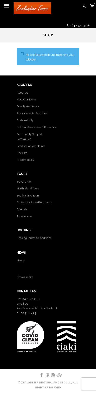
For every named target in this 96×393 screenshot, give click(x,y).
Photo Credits (25, 277)
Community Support (29, 134)
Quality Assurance (28, 106)
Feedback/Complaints (31, 146)
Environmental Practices (32, 113)
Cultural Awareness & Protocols (36, 127)
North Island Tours (28, 188)
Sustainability (25, 120)
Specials (22, 209)
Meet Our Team (26, 99)
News (20, 260)
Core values (24, 139)
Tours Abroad (25, 216)
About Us (22, 92)
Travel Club (24, 181)
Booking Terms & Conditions (34, 238)
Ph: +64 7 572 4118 (28, 298)
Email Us (22, 303)
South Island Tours (28, 195)
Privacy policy (25, 159)
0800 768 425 (26, 313)
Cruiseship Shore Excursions (34, 202)
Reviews (22, 152)
